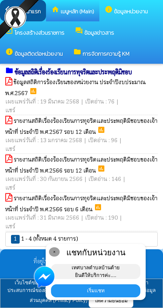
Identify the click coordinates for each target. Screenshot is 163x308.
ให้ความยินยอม (111, 300)
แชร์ (10, 110)
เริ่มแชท (96, 290)
